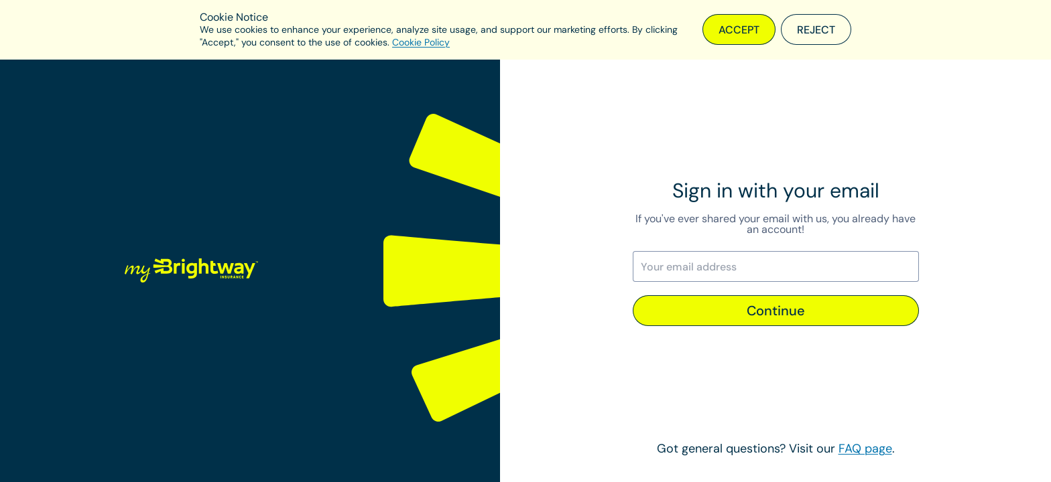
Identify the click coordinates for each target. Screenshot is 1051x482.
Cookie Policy (421, 42)
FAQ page (865, 448)
